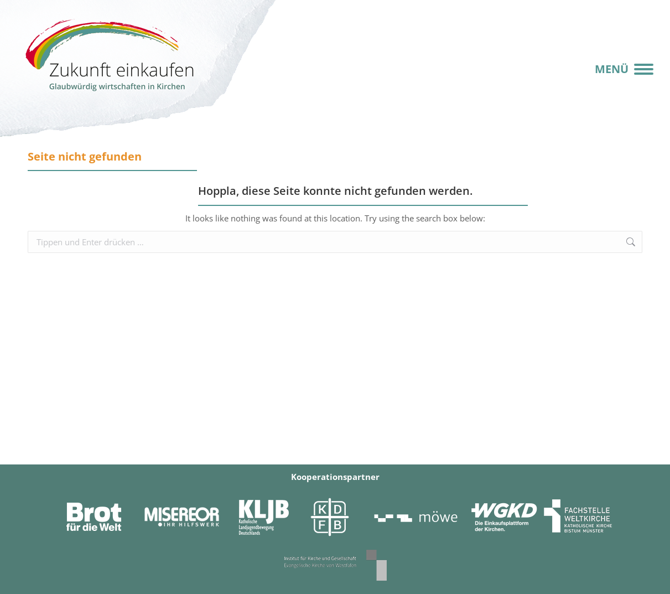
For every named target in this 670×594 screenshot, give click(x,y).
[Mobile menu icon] (624, 69)
